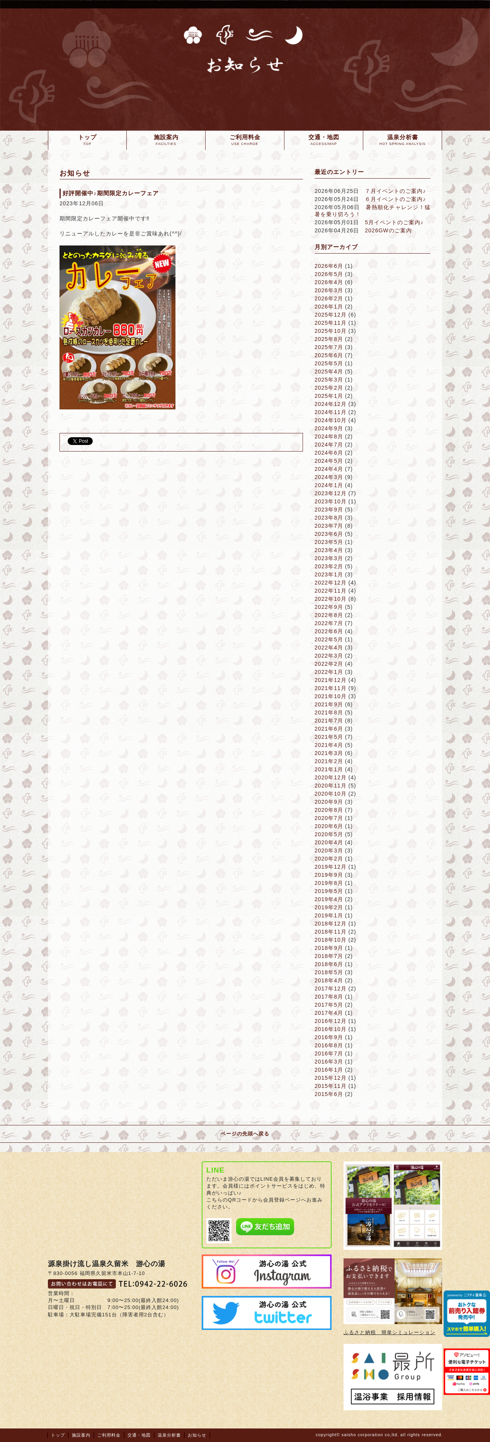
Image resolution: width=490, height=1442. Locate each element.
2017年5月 (329, 1005)
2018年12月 (331, 923)
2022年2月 (329, 664)
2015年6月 (329, 1094)
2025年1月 (329, 396)
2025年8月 (329, 339)
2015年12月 (331, 1078)
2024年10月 (331, 420)
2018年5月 (329, 972)
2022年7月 (329, 623)
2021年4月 (329, 745)
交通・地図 (139, 1435)
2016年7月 (329, 1053)
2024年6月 (329, 453)
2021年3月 (329, 753)
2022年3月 (329, 656)
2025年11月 (331, 323)
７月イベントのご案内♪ (395, 191)
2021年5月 (329, 737)
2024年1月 (329, 485)
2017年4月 (329, 1013)
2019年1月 (329, 915)
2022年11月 (331, 591)
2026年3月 (329, 290)
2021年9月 (329, 704)
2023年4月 (329, 550)
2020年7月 (329, 818)
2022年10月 (331, 599)
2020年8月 (329, 810)
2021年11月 (331, 688)
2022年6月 (329, 631)
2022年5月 (329, 639)
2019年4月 (329, 899)
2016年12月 (331, 1021)
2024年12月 (331, 404)
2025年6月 (329, 355)
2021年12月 (331, 680)
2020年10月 (331, 794)
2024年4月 (329, 469)
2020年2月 (329, 859)
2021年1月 (329, 769)
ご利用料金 (109, 1435)
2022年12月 (331, 583)
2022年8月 (329, 615)
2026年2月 (329, 298)
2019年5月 (329, 891)
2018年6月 (329, 964)
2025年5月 (329, 363)
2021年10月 (331, 696)
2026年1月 (329, 306)
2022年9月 (329, 607)
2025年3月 (329, 380)
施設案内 (81, 1435)
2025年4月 (329, 371)
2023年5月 (329, 542)
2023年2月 (329, 566)
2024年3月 (329, 477)
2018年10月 (331, 940)
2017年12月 (331, 988)
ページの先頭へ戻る (245, 1134)
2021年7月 (329, 721)
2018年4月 (329, 980)
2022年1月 (329, 672)
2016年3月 (329, 1061)
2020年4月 (329, 842)
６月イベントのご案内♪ (395, 199)
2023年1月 (329, 574)
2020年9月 (329, 802)
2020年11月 (331, 785)
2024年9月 (329, 428)
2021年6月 (329, 729)
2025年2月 (329, 388)
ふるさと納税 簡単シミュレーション (390, 1332)
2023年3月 (329, 558)
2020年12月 (331, 777)
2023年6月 (329, 534)
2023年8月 (329, 518)
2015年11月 (331, 1086)
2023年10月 (331, 501)
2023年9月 (329, 509)
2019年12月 (331, 867)
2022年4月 (329, 647)
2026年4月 (329, 282)
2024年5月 (329, 461)
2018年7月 (329, 956)
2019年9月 (329, 875)
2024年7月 (329, 444)
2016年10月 (331, 1029)
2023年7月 (329, 526)
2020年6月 (329, 826)
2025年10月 (331, 331)
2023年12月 (331, 493)
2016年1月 (329, 1070)
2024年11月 (331, 412)
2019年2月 (329, 907)
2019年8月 (329, 883)
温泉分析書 (169, 1435)
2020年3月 (329, 850)
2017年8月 (329, 997)
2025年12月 (331, 315)
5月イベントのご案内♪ (394, 222)
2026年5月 (329, 274)
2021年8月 (329, 712)
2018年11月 (331, 932)
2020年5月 (329, 834)
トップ (58, 1435)
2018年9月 (329, 948)
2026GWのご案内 (388, 230)
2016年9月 (329, 1037)
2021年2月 (329, 761)
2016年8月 (329, 1045)
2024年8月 (329, 436)
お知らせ (197, 1435)
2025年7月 (329, 347)
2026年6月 (329, 266)
